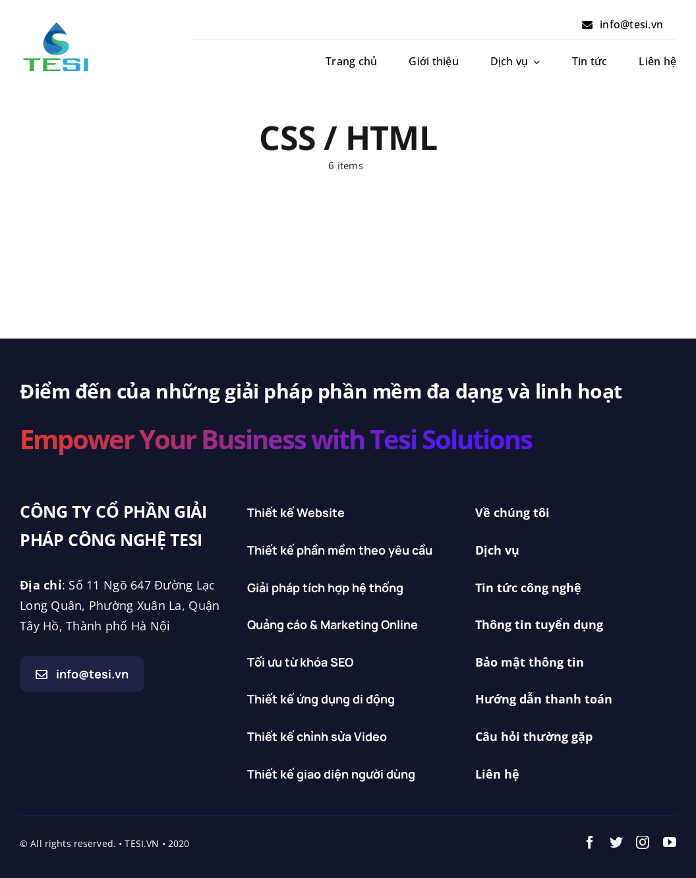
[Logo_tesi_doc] (56, 26)
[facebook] (589, 842)
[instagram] (642, 842)
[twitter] (616, 842)
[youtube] (669, 842)
